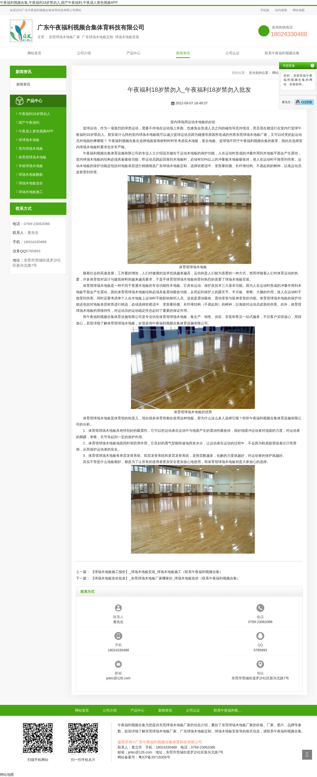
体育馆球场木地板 (32, 157)
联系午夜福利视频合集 (282, 53)
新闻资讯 (183, 53)
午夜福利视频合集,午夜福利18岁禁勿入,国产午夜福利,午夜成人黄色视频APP (59, 2)
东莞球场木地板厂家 (251, 135)
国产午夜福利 (29, 122)
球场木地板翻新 (31, 174)
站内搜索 (281, 10)
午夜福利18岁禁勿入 (34, 114)
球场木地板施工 (31, 192)
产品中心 (133, 53)
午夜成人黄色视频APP (36, 131)
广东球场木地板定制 (171, 166)
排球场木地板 (29, 140)
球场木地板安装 (237, 279)
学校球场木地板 (31, 166)
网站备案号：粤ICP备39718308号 (144, 757)
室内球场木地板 (31, 148)
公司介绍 (84, 53)
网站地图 (299, 10)
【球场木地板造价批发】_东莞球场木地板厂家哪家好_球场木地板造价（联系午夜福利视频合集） (165, 578)
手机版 (264, 10)
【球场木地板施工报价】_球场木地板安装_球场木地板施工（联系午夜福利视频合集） (157, 572)
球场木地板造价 (31, 183)
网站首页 (34, 53)
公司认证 (232, 53)
